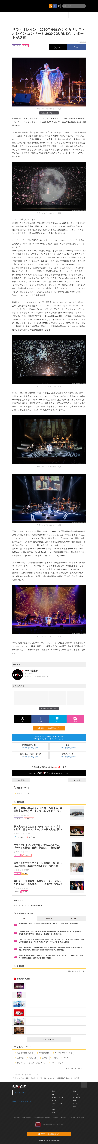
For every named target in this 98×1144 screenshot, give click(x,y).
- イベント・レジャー (58, 1097)
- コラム (74, 1103)
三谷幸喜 (19, 1058)
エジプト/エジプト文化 (62, 1053)
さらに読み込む (56, 1039)
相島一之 (31, 1058)
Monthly (74, 918)
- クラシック (55, 1100)
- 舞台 (53, 1094)
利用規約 (64, 1117)
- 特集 (74, 1106)
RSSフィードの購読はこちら (50, 728)
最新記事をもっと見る (76, 971)
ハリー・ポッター (57, 1063)
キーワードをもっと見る (75, 1069)
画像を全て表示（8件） (49, 113)
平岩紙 (54, 1058)
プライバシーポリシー (77, 1117)
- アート (53, 1106)
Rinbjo (64, 1058)
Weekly (49, 918)
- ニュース (75, 1094)
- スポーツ (54, 1109)
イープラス (16, 1075)
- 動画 (74, 1091)
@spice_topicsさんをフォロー (23, 1101)
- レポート (75, 1100)
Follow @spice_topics (30, 748)
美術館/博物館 (43, 1053)
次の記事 (79, 780)
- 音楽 (53, 1091)
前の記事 (18, 780)
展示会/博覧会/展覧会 (24, 1053)
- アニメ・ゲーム (56, 1103)
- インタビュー (76, 1097)
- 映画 (53, 1112)
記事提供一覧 (26, 1117)
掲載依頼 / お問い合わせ (42, 1117)
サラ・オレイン (22, 793)
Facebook (19, 1092)
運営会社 (17, 1117)
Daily (24, 918)
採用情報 (55, 1117)
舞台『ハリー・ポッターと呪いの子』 (30, 1063)
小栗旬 (43, 1058)
